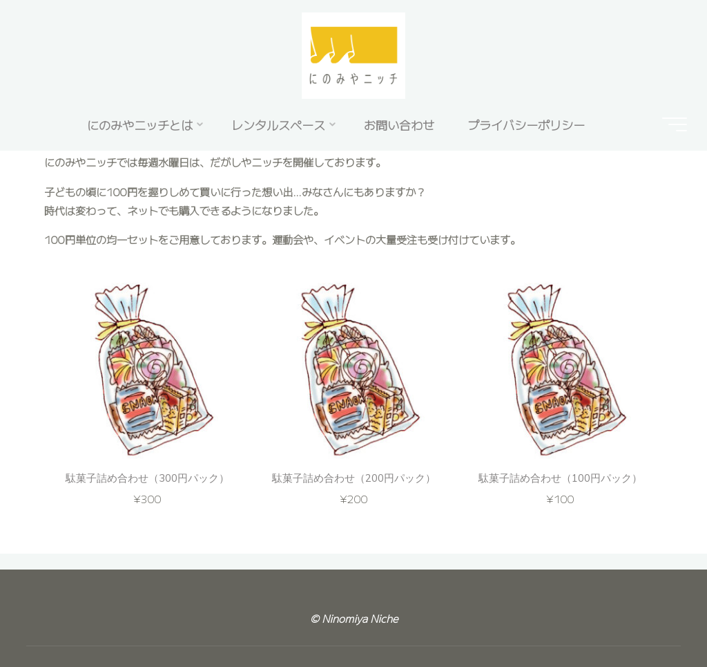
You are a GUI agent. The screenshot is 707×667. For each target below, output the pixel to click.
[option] (147, 390)
